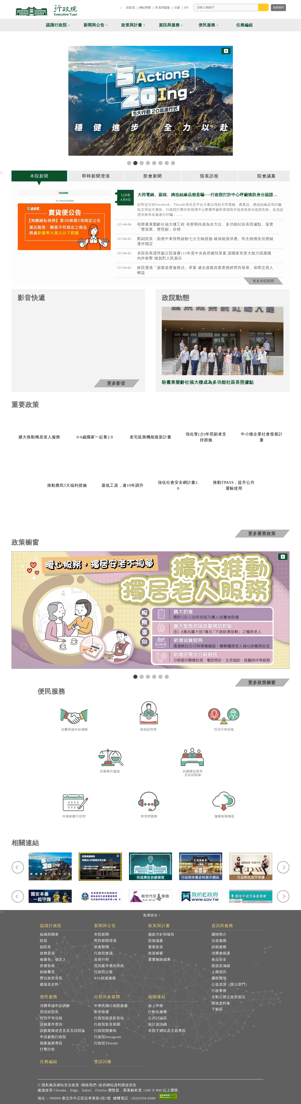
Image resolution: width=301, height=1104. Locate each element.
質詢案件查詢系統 (109, 966)
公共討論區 (157, 1018)
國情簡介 (219, 934)
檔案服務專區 (51, 1043)
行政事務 (219, 991)
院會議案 (155, 941)
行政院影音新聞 (107, 1024)
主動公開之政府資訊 (228, 997)
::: (120, 7)
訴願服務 (219, 947)
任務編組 (48, 1062)
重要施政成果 (159, 960)
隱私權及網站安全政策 (60, 1085)
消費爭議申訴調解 (55, 1006)
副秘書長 (47, 972)
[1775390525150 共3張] (64, 220)
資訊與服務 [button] (169, 25)
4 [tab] (154, 676)
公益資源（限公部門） (230, 984)
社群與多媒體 (107, 997)
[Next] (227, 101)
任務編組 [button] (244, 25)
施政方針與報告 (161, 934)
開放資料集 (221, 1003)
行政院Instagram (107, 1037)
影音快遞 (101, 1012)
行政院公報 (103, 972)
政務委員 (47, 953)
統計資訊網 (157, 1024)
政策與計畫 (159, 926)
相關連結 (157, 997)
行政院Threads (106, 1043)
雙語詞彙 (103, 1062)
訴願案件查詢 (51, 1024)
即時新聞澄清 (105, 941)
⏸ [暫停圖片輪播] (225, 51)
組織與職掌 (49, 934)
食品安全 (219, 960)
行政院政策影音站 (109, 1018)
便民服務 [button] (207, 25)
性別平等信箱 (51, 1018)
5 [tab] (160, 676)
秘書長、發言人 (53, 960)
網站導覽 (145, 7)
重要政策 (155, 947)
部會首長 (47, 966)
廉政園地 (219, 978)
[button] (263, 25)
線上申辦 (155, 1006)
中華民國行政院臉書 (111, 1006)
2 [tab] (141, 676)
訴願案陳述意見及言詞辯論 (62, 1031)
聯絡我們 (89, 1085)
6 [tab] (166, 676)
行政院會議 (103, 953)
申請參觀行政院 (53, 1037)
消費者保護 (221, 953)
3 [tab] (147, 676)
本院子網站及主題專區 (167, 1031)
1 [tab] (135, 676)
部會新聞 (101, 947)
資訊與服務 (222, 926)
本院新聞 (101, 934)
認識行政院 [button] (56, 25)
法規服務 (219, 941)
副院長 (45, 947)
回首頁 (130, 7)
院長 (43, 941)
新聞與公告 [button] (94, 25)
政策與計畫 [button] (131, 25)
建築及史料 (49, 984)
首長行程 (101, 960)
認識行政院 (51, 926)
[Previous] (73, 101)
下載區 (217, 1009)
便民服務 (48, 997)
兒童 (177, 7)
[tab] (39, 176)
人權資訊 (219, 972)
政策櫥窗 (155, 953)
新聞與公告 (105, 926)
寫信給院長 (49, 1012)
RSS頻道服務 (105, 978)
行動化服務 (157, 1012)
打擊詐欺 (47, 1049)
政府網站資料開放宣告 (117, 1085)
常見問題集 (162, 7)
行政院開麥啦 (105, 1031)
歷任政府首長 (51, 978)
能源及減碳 (221, 966)
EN (186, 7)
